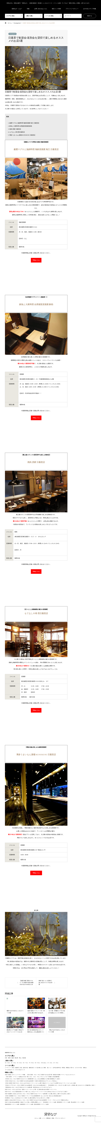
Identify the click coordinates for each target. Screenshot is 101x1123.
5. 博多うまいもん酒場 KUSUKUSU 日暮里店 (21, 135)
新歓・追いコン (48, 1067)
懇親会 (68, 1067)
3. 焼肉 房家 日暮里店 (14, 129)
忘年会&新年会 (57, 1067)
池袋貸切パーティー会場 (26, 1104)
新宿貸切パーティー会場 (63, 1102)
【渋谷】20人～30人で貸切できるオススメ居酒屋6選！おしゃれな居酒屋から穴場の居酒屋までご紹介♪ (32, 1078)
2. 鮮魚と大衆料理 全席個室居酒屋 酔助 (20, 126)
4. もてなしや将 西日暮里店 (16, 132)
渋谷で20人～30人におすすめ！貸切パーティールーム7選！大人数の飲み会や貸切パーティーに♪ (31, 1089)
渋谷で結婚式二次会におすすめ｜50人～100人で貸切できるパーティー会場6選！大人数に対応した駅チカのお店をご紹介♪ (38, 1093)
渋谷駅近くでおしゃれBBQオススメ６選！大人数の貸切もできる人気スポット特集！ (28, 1098)
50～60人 (19, 1062)
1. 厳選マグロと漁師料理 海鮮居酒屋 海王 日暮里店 (23, 123)
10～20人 (49, 1062)
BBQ (13, 1067)
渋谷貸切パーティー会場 (49, 1102)
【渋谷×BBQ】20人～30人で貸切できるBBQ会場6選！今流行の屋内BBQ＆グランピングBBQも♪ (31, 1081)
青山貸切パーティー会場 (77, 1102)
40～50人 (13, 1062)
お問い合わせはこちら (40, 8)
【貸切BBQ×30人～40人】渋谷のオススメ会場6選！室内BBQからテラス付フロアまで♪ (28, 1087)
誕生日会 (25, 1067)
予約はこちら (36, 260)
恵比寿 (16, 1057)
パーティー (8, 1067)
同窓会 (63, 1067)
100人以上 (43, 1062)
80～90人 (37, 1062)
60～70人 (25, 1062)
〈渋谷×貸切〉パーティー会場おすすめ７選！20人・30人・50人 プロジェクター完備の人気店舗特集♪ (32, 1076)
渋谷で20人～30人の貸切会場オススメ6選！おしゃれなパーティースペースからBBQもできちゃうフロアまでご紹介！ (36, 1091)
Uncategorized (12, 33)
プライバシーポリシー (72, 8)
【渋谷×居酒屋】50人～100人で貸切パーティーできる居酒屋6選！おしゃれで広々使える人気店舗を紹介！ (33, 1095)
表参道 (24, 1057)
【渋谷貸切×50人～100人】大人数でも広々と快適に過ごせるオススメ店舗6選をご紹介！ (72, 1085)
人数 (40, 1118)
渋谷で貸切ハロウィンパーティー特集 (15, 1074)
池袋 (12, 1057)
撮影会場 (31, 1067)
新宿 (9, 1057)
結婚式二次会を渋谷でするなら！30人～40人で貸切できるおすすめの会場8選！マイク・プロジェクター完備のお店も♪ (37, 1100)
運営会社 (48, 1118)
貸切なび (50, 1114)
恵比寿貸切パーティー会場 (41, 1104)
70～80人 (31, 1062)
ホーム (36, 1118)
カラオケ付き (78, 1067)
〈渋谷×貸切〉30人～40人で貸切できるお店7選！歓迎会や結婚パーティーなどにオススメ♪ (50, 1074)
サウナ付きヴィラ (20, 1069)
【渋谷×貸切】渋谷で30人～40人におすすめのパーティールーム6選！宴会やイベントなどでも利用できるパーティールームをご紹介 (40, 1083)
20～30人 (55, 1062)
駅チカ (72, 1067)
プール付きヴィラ (10, 1069)
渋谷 (6, 1057)
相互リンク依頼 (56, 8)
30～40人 (7, 1062)
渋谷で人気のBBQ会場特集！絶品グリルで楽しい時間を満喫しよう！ (23, 1102)
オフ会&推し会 (39, 1067)
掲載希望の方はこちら (10, 1052)
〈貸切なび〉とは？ (16, 8)
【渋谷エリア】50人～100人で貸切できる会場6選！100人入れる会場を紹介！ (26, 1085)
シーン (43, 1118)
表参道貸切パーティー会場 (12, 1104)
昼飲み (85, 1067)
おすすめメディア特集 (89, 8)
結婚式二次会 (18, 1067)
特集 (28, 8)
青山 (20, 1057)
